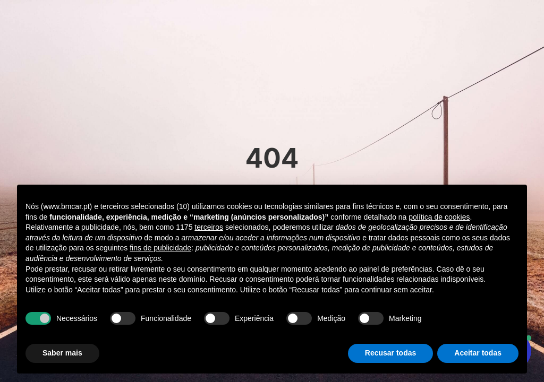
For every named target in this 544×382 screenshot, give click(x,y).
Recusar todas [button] (390, 353)
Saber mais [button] (62, 353)
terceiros (208, 227)
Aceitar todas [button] (478, 353)
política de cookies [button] (439, 217)
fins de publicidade (160, 248)
